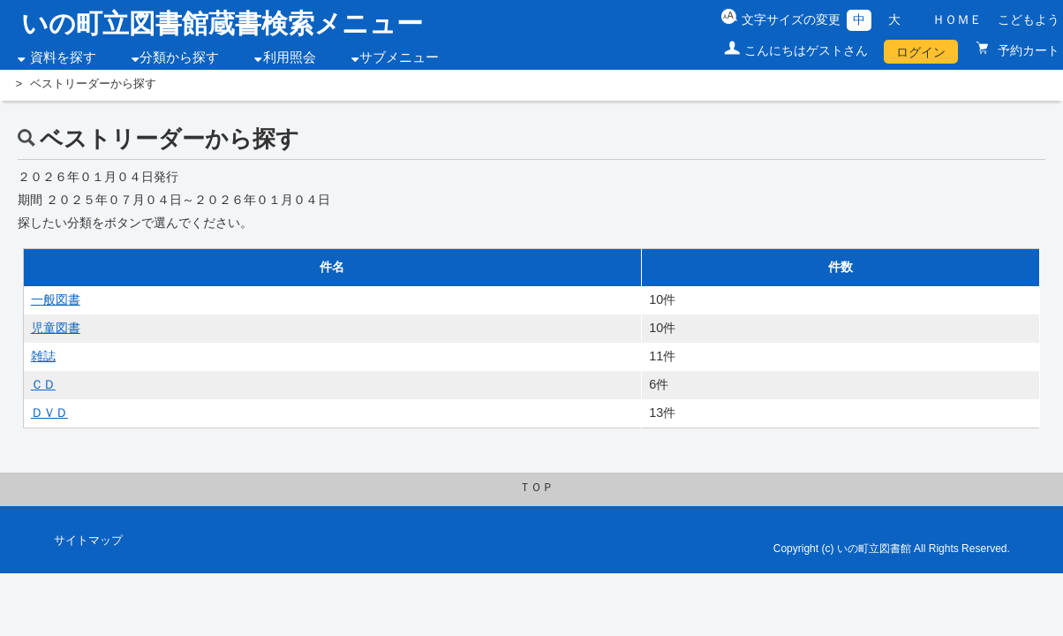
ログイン (921, 52)
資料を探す (63, 57)
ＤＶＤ (49, 412)
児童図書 (55, 328)
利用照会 (289, 57)
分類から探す (179, 57)
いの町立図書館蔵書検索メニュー (222, 23)
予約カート (1026, 50)
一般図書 (55, 299)
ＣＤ (43, 384)
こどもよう (1028, 19)
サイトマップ (88, 540)
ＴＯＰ (536, 487)
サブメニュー (399, 57)
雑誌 (43, 356)
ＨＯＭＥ (957, 19)
